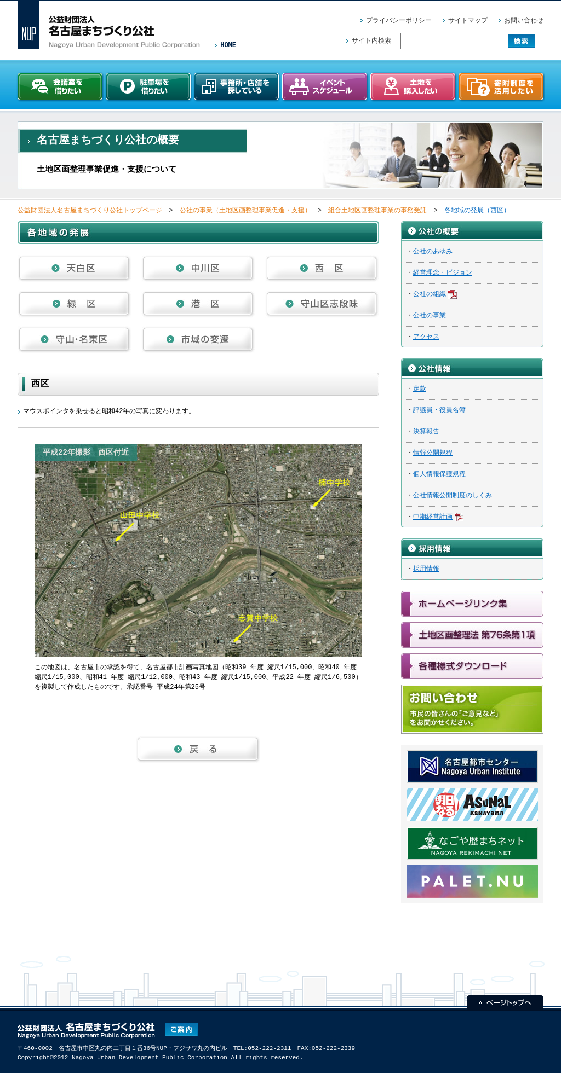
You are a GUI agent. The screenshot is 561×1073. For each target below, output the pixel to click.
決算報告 (426, 431)
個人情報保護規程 (439, 474)
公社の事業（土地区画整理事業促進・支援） (245, 210)
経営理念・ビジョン (442, 272)
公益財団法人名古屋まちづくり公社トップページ (90, 210)
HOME (228, 45)
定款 (419, 388)
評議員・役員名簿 (439, 410)
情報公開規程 (433, 452)
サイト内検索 (371, 40)
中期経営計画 (433, 516)
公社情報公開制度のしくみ (452, 495)
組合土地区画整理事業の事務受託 (377, 210)
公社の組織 (429, 294)
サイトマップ (468, 20)
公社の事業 (429, 315)
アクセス (426, 336)
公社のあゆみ (433, 251)
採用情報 (426, 568)
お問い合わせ (523, 20)
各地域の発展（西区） (477, 210)
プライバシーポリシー (399, 20)
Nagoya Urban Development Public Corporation (149, 1057)
